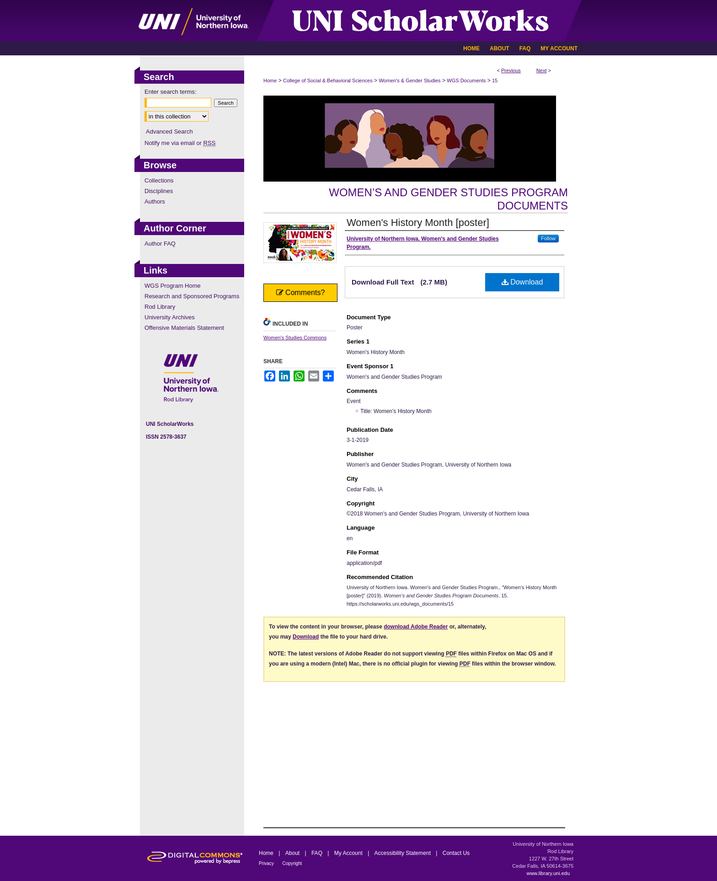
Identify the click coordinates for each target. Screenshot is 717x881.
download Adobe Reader (416, 626)
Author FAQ (160, 243)
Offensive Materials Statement (184, 327)
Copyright (292, 863)
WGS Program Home (172, 285)
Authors (154, 201)
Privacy (267, 863)
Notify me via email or (179, 143)
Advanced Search (169, 131)
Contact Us (456, 853)
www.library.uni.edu (548, 873)
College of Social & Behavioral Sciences (328, 80)
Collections (159, 180)
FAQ (317, 853)
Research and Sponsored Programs (191, 296)
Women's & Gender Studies (409, 80)
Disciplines (158, 191)
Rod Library (159, 306)
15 (495, 80)
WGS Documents (466, 80)
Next (541, 70)
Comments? (300, 292)
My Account (349, 853)
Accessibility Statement (404, 853)
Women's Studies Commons (294, 337)
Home (270, 80)
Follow (548, 238)
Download (522, 282)
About (293, 853)
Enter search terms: (170, 91)
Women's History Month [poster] (418, 222)
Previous (511, 70)
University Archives (169, 317)
